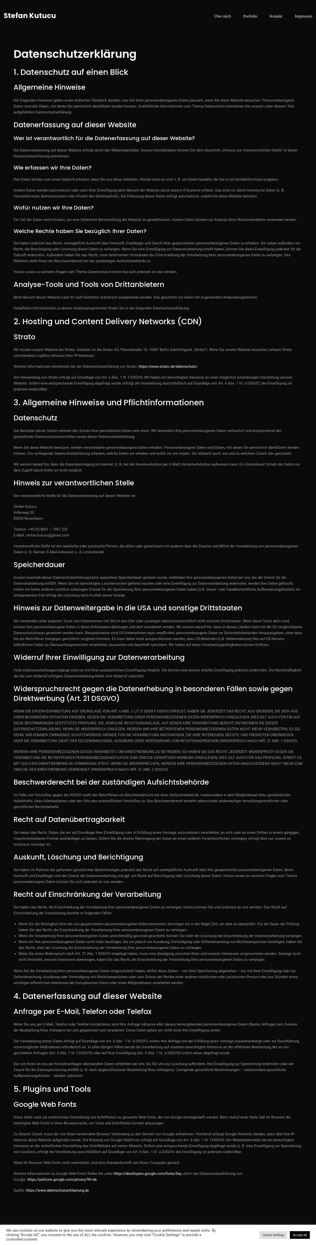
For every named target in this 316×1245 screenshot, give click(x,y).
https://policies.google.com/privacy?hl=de (62, 1179)
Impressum (303, 16)
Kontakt (276, 16)
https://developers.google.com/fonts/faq (147, 1173)
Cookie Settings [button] (273, 1235)
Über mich (222, 16)
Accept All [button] (300, 1235)
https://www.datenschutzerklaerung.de (57, 1190)
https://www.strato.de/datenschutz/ (168, 366)
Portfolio (250, 16)
